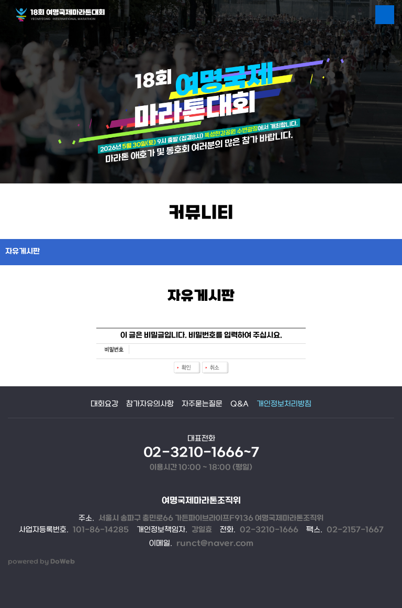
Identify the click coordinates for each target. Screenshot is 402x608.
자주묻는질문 (202, 404)
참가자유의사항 (150, 404)
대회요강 (104, 404)
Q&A (239, 404)
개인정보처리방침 (283, 404)
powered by (41, 561)
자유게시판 (22, 251)
